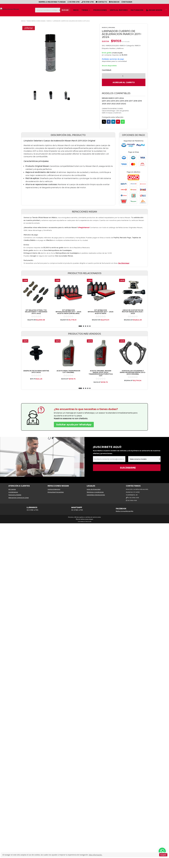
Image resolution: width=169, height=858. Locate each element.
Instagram (126, 2)
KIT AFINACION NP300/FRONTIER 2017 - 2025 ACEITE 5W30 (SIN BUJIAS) (68, 311)
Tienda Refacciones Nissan (36, 21)
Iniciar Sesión (154, 10)
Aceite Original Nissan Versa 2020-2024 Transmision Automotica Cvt (101, 373)
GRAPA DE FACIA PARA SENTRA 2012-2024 (36, 371)
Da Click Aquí (123, 263)
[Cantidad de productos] (123, 76)
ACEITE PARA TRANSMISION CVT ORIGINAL (68, 371)
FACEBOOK (121, 508)
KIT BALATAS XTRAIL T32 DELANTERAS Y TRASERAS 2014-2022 (36, 311)
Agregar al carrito (124, 82)
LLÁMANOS (32, 507)
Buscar (65, 10)
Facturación (137, 10)
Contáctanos (13, 492)
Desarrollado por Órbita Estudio (84, 521)
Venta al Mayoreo (119, 10)
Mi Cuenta (12, 489)
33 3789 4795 (73, 2)
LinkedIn (113, 122)
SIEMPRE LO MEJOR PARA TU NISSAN (52, 2)
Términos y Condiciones (95, 492)
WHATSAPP (76, 507)
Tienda (84, 10)
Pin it (118, 122)
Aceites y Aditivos (116, 48)
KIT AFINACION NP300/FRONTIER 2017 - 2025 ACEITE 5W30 (100, 311)
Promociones (100, 10)
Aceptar (163, 855)
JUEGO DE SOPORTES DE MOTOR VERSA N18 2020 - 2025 (133, 311)
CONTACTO (101, 2)
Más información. (95, 855)
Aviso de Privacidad (93, 489)
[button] (80, 326)
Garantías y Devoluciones (96, 495)
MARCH (49, 21)
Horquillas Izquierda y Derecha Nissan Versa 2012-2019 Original (133, 372)
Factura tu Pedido (14, 495)
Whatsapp (123, 122)
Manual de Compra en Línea (18, 498)
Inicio (76, 10)
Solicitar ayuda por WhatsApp (73, 424)
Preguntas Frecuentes (56, 492)
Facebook (114, 2)
